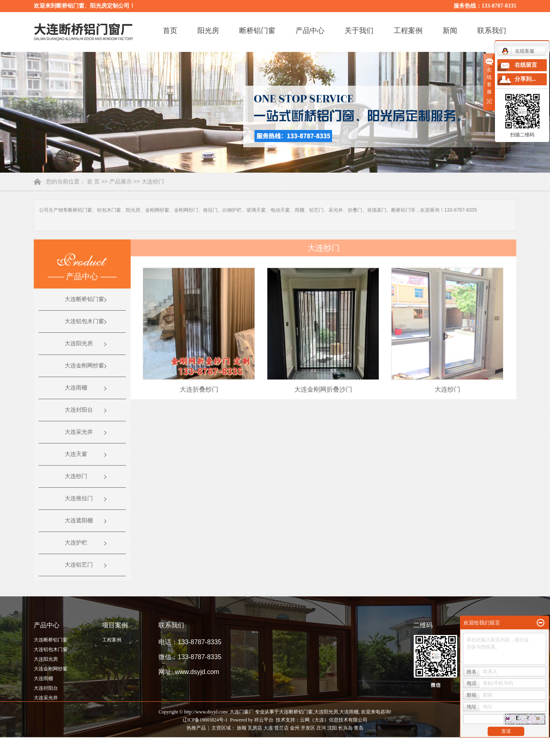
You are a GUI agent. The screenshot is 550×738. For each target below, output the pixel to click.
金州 (295, 728)
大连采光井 (79, 432)
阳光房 (208, 31)
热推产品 (196, 728)
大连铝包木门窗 (84, 321)
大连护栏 (76, 543)
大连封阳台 (79, 410)
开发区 (308, 728)
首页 (170, 31)
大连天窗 (76, 454)
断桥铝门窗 (257, 31)
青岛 (358, 728)
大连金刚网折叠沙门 (323, 389)
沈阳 (332, 728)
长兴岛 (345, 728)
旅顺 (241, 728)
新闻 (450, 31)
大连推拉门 (79, 498)
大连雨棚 (76, 388)
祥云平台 (263, 720)
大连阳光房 (79, 343)
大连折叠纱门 (199, 389)
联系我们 (491, 31)
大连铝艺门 (79, 565)
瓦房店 (255, 728)
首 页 (93, 181)
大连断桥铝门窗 (84, 299)
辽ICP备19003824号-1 (205, 720)
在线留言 (526, 65)
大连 (268, 728)
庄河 (321, 728)
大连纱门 (153, 181)
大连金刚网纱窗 (84, 366)
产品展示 (120, 181)
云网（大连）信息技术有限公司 (333, 720)
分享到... (525, 79)
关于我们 (359, 31)
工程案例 (408, 31)
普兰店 (281, 728)
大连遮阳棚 (79, 520)
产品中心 (310, 31)
